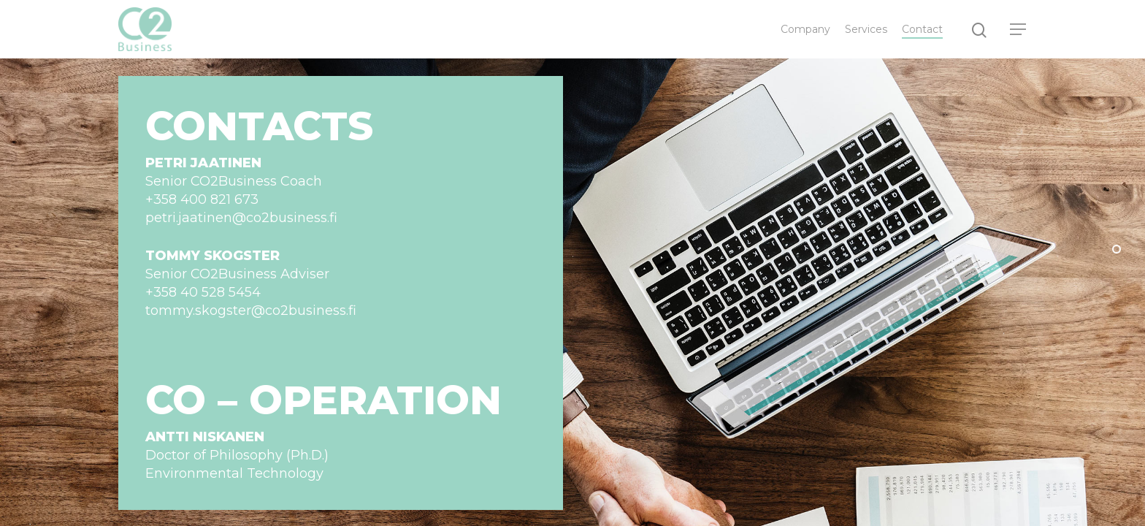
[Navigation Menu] (1018, 29)
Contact (922, 29)
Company (805, 29)
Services (866, 29)
